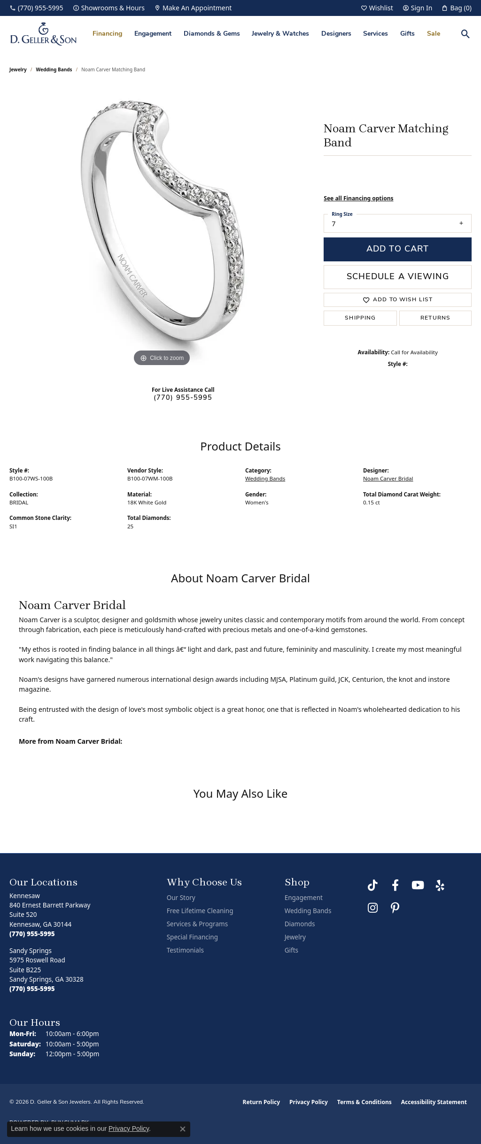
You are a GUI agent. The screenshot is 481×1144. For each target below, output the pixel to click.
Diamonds (300, 924)
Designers (336, 34)
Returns (435, 318)
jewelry (18, 69)
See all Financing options (358, 198)
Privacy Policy (308, 1102)
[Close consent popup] (183, 1129)
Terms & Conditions (364, 1102)
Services (375, 34)
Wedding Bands (54, 69)
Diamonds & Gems (212, 34)
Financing (107, 34)
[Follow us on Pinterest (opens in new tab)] (395, 908)
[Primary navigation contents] (266, 34)
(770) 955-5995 (183, 398)
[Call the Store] (32, 934)
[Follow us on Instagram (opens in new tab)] (372, 908)
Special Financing (192, 937)
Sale (433, 34)
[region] (162, 228)
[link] (36, 8)
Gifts (407, 34)
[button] (377, 8)
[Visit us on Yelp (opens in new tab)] (440, 885)
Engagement (152, 34)
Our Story (181, 897)
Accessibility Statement (434, 1102)
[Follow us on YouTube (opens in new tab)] (417, 885)
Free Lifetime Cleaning (200, 911)
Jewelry (295, 937)
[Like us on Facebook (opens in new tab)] (395, 885)
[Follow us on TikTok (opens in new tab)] (372, 885)
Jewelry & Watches (280, 34)
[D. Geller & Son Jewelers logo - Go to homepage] (43, 34)
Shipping (360, 318)
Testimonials (185, 950)
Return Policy (261, 1102)
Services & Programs (197, 924)
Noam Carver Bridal (388, 478)
